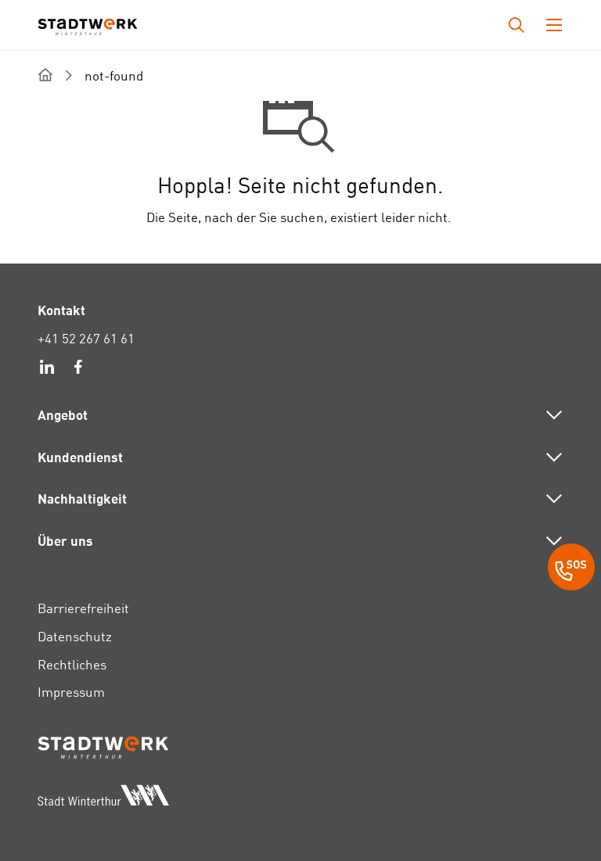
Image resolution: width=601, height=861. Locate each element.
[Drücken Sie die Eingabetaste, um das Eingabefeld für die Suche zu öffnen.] (516, 25)
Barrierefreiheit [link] (83, 608)
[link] (47, 369)
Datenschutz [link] (75, 636)
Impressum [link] (71, 691)
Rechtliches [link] (72, 664)
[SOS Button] (571, 569)
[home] (45, 74)
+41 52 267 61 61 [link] (86, 338)
